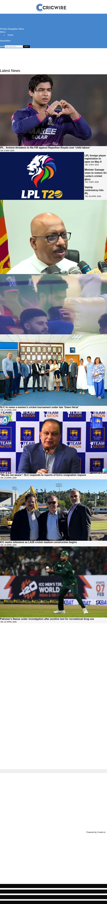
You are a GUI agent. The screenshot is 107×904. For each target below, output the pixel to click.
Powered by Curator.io (95, 832)
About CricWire (12, 897)
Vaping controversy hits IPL (94, 190)
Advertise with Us (14, 886)
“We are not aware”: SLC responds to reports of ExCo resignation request (43, 475)
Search (2, 46)
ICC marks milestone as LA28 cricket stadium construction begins (38, 542)
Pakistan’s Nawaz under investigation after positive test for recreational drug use (47, 619)
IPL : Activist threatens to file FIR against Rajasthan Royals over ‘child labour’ (45, 147)
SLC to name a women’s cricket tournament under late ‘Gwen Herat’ (39, 407)
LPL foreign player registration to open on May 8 (95, 158)
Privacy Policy (11, 891)
